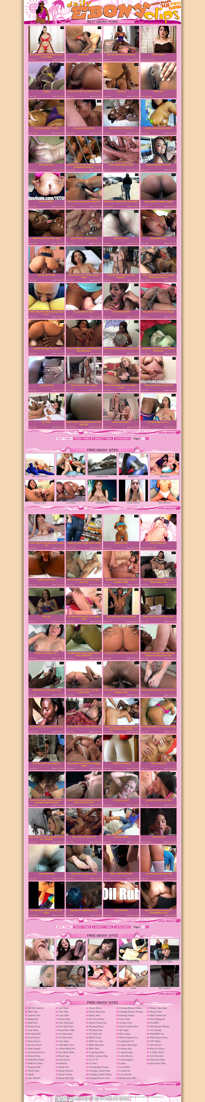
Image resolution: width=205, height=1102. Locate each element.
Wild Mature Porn (159, 1037)
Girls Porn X (156, 1045)
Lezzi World (125, 1074)
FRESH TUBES (82, 438)
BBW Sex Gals (96, 1041)
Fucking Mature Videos (130, 1008)
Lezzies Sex (124, 1071)
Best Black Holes (66, 1052)
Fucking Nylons (126, 1015)
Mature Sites (156, 1012)
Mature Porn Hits (127, 1078)
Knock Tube (64, 1019)
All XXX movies (39, 475)
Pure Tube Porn (66, 1026)
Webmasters (111, 1089)
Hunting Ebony (96, 1026)
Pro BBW (154, 1023)
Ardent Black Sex (66, 1048)
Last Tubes (71, 502)
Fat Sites (93, 1063)
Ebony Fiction (65, 1074)
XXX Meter (155, 1041)
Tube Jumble (71, 961)
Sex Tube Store (65, 1037)
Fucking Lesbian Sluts (99, 1071)
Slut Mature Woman (159, 1026)
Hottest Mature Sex (128, 1037)
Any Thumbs (164, 987)
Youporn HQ (71, 987)
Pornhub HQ (102, 502)
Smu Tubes (63, 1041)
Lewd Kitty (124, 1067)
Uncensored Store (102, 961)
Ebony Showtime (97, 1012)
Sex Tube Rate (65, 1034)
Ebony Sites (94, 1015)
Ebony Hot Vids (66, 1078)
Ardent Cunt (102, 475)
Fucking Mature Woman (131, 1012)
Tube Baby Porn (66, 1045)
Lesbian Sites (125, 1048)
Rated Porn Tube (66, 1030)
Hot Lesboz (124, 1034)
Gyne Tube (63, 1015)
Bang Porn (133, 475)
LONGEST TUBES (102, 438)
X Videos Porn (157, 1052)
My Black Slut (96, 1030)
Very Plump (155, 1030)
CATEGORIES (122, 438)
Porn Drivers (164, 502)
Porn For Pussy (157, 1048)
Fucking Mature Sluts (99, 1078)
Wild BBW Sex (157, 1034)
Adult (133, 987)
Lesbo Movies (125, 1056)
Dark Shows (64, 1060)
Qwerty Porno (39, 961)
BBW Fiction (95, 1037)
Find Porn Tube (157, 1060)
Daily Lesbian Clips (98, 1056)
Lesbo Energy (126, 1052)
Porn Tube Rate (66, 1023)
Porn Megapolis (157, 1019)
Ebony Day (63, 1067)
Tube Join (71, 475)
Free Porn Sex (156, 1056)
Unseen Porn (133, 961)
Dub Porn (164, 475)
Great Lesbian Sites (128, 1026)
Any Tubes (63, 1008)
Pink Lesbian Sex (158, 1015)
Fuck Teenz (124, 1019)
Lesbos (122, 1063)
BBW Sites (94, 1048)
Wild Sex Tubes (39, 987)
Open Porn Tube (158, 1063)
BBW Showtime (96, 1045)
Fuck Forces (133, 502)
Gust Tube (63, 1012)
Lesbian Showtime (128, 1045)
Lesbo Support (126, 1060)
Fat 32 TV (93, 1060)
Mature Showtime (158, 1008)
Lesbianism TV (126, 1041)
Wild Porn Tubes (164, 961)
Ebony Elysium (65, 1071)
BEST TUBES (64, 438)
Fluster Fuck (39, 502)
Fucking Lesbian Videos (100, 1074)
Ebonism (62, 1063)
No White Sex (95, 1034)
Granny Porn (125, 1023)
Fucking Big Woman (99, 1067)
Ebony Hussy (95, 1008)
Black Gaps (64, 1056)
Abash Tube (102, 987)
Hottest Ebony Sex (98, 1023)
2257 (100, 1089)
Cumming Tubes (97, 1052)
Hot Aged (123, 1030)
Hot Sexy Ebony (96, 1019)
